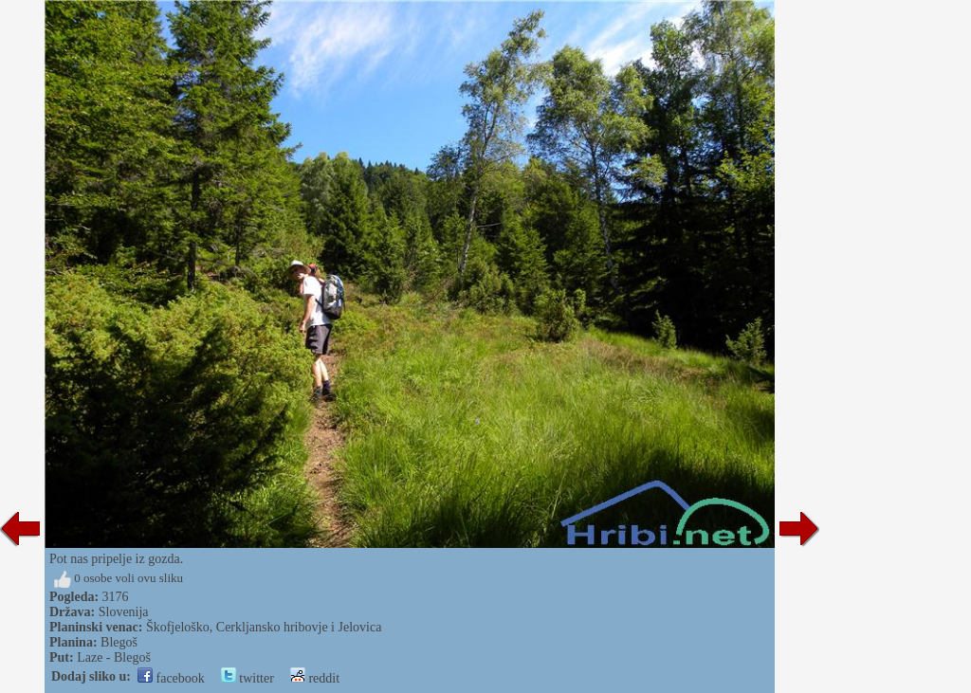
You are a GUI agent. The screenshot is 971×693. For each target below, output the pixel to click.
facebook (171, 678)
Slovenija (124, 612)
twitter (247, 678)
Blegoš (119, 642)
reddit (314, 678)
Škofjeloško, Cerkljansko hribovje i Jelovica (263, 627)
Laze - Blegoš (114, 657)
